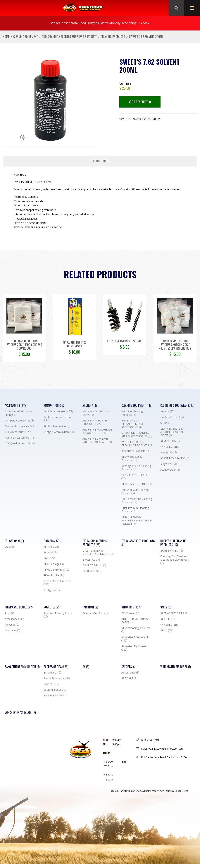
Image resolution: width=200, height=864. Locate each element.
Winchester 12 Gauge (20, 713)
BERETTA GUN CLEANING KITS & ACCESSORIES (132, 424)
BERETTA (168, 452)
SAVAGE (50, 552)
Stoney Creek (170, 469)
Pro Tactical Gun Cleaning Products (136, 500)
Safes (166, 607)
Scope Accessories (58, 678)
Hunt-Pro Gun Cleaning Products (135, 509)
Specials (128, 667)
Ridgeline (168, 464)
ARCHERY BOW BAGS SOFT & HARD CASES (97, 440)
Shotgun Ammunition (59, 432)
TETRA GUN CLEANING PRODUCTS (94, 543)
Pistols (49, 558)
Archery (90, 405)
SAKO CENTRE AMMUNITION (22, 667)
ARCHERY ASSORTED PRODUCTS (95, 422)
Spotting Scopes (55, 689)
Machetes (12, 630)
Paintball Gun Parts (95, 613)
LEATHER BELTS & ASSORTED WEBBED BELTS (173, 432)
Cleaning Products (113, 36)
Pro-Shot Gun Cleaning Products (135, 491)
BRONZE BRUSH (94, 565)
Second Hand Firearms (57, 582)
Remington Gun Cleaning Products (136, 467)
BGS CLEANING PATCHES (136, 476)
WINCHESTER (170, 446)
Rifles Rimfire (54, 575)
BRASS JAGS (91, 559)
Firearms (52, 541)
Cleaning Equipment (25, 36)
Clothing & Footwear (177, 405)
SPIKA (166, 423)
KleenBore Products (135, 451)
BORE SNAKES (171, 550)
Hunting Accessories (20, 437)
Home (6, 36)
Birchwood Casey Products (131, 458)
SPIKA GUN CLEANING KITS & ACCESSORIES (136, 434)
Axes (9, 613)
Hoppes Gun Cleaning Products (173, 543)
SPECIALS (128, 678)
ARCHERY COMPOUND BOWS (96, 413)
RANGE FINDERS (55, 695)
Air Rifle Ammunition (58, 411)
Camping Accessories (19, 420)
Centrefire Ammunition (57, 419)
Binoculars (52, 672)
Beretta (167, 411)
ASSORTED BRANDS (175, 458)
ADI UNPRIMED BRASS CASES (135, 620)
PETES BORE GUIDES (136, 484)
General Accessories (19, 426)
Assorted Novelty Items (58, 615)
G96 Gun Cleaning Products (132, 413)
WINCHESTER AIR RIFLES (175, 667)
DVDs (10, 546)
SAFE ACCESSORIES (173, 613)
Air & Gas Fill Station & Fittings (18, 413)
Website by (175, 790)
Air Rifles (51, 546)
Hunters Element (172, 417)
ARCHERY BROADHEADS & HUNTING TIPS (97, 431)
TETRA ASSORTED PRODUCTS (138, 543)
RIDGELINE (168, 619)
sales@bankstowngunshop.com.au (159, 748)
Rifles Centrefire (56, 569)
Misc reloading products (135, 629)
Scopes (51, 684)
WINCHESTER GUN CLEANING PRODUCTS (136, 443)
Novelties (52, 607)
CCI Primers (130, 613)
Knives (12, 624)
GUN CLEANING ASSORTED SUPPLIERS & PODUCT (69, 36)
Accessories (16, 405)
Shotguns (52, 590)
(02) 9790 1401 (147, 739)
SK (85, 667)
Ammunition (54, 405)
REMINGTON (170, 441)
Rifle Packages (54, 564)
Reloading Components (135, 638)
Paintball (90, 607)
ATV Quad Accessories (20, 443)
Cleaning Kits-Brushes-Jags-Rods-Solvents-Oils (174, 560)
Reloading (131, 607)
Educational (14, 541)
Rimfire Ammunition (58, 426)
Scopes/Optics (56, 667)
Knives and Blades (19, 607)
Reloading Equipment (134, 648)
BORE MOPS (91, 571)
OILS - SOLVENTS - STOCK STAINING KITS (97, 552)
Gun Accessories (18, 432)
